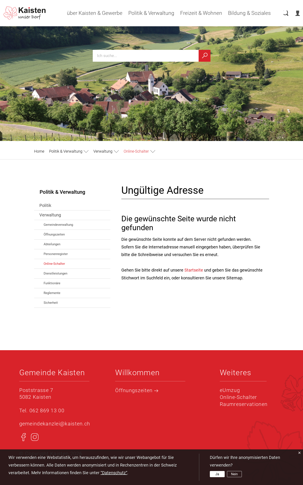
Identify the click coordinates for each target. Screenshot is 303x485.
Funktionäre (52, 283)
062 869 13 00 (46, 411)
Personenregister (56, 254)
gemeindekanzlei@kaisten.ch (54, 423)
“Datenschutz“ (114, 472)
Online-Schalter (63, 263)
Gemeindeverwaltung (58, 225)
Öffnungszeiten (54, 234)
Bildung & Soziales (245, 13)
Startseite (193, 270)
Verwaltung (50, 214)
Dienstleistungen (55, 273)
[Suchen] (204, 56)
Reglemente (52, 293)
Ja (217, 474)
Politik (45, 205)
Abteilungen (52, 244)
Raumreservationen (243, 404)
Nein (234, 474)
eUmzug (230, 390)
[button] (69, 151)
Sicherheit (51, 303)
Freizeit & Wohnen (197, 13)
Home (39, 151)
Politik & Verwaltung (147, 13)
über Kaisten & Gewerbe (90, 13)
